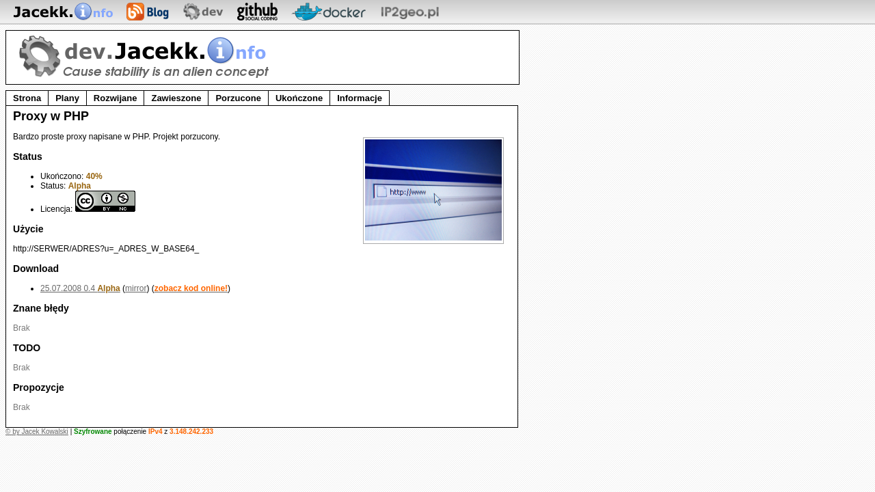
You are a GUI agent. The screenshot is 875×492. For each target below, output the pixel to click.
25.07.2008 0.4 (80, 288)
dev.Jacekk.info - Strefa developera (146, 56)
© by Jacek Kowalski (36, 431)
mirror (135, 288)
